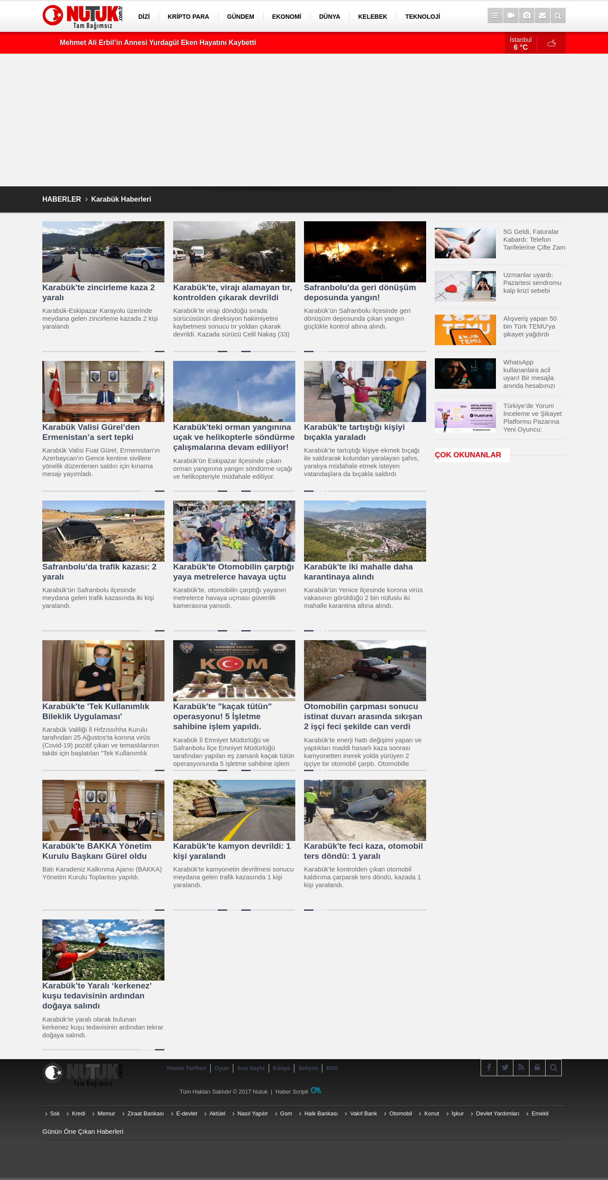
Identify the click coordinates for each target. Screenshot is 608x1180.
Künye (281, 1068)
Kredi (78, 1113)
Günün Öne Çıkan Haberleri (82, 1131)
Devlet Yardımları (497, 1113)
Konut (431, 1113)
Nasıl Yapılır (252, 1113)
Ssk (55, 1113)
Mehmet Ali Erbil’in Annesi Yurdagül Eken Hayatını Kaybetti (158, 42)
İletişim (308, 1068)
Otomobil (400, 1113)
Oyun (222, 1068)
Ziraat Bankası (145, 1113)
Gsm (286, 1113)
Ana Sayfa (251, 1068)
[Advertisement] (304, 120)
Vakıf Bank (363, 1113)
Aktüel (217, 1113)
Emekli (540, 1113)
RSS (332, 1068)
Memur (106, 1113)
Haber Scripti (292, 1091)
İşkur (457, 1113)
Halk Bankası (321, 1113)
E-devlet (186, 1113)
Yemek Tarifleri (186, 1068)
